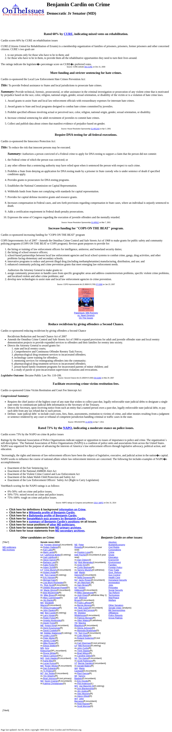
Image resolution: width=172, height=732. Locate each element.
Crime (111, 552)
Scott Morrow (83, 706)
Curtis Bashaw (84, 567)
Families (113, 565)
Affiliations (113, 613)
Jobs (111, 585)
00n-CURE (88, 67)
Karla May (48, 660)
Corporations (115, 549)
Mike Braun (49, 595)
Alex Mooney (83, 693)
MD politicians (9, 547)
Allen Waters (83, 620)
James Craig (49, 640)
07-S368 (99, 284)
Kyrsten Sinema (52, 544)
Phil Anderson (84, 683)
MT (41, 673)
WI (75, 676)
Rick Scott (49, 585)
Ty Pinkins (48, 671)
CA (41, 555)
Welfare (112, 600)
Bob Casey (83, 607)
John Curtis (82, 648)
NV (75, 580)
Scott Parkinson (85, 660)
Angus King (50, 625)
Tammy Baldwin (79, 677)
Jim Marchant (84, 582)
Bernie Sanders (85, 663)
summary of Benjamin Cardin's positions (54, 521)
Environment (115, 562)
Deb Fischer (80, 555)
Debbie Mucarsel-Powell (55, 587)
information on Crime (72, 509)
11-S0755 (89, 422)
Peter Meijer (49, 638)
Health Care (114, 577)
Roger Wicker (51, 666)
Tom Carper (50, 575)
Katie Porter (49, 565)
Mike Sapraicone (85, 592)
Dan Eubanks (49, 668)
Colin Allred (82, 635)
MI (41, 633)
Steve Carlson (50, 655)
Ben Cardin (50, 613)
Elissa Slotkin (49, 645)
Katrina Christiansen (53, 683)
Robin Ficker (49, 618)
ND (42, 681)
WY (76, 698)
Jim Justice (82, 691)
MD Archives (9, 549)
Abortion (113, 542)
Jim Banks (48, 600)
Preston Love (83, 552)
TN (75, 623)
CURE (68, 34)
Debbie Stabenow (52, 633)
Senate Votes (115, 607)
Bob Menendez (85, 562)
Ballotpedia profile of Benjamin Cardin (52, 515)
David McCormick (85, 610)
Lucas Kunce (49, 663)
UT (75, 645)
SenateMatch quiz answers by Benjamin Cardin (56, 518)
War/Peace (114, 597)
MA (42, 602)
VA (75, 658)
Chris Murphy (50, 570)
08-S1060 (97, 378)
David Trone (49, 623)
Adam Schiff (49, 567)
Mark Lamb (48, 552)
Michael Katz (49, 580)
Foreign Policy (115, 567)
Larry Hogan (49, 615)
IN (41, 595)
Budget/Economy (117, 544)
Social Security (116, 590)
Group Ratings (116, 618)
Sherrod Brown (80, 598)
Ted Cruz (82, 633)
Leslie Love (48, 635)
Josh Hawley (51, 658)
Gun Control (114, 575)
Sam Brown (83, 585)
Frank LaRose (84, 602)
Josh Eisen (82, 595)
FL (41, 585)
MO (42, 658)
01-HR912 (95, 222)
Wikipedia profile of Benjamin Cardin (52, 512)
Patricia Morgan (85, 618)
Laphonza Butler (52, 555)
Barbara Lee (49, 562)
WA (76, 668)
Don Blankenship (85, 688)
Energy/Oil (114, 560)
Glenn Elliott (83, 696)
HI (41, 590)
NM (76, 572)
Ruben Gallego (50, 547)
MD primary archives (68, 527)
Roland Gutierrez (85, 638)
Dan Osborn (83, 560)
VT (75, 663)
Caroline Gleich (84, 655)
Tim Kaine (83, 658)
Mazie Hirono (50, 590)
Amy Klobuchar (45, 649)
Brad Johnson (50, 678)
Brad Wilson (83, 653)
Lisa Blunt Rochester (53, 582)
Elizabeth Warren (47, 603)
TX (75, 633)
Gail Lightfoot (49, 557)
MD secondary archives (69, 530)
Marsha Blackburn (80, 624)
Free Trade (114, 570)
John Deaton (49, 610)
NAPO (67, 428)
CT (41, 570)
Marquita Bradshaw (86, 630)
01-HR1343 (95, 129)
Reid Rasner (83, 703)
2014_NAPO (98, 503)
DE (41, 575)
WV (76, 686)
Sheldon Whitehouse (80, 614)
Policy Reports (116, 615)
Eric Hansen (49, 577)
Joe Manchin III (86, 686)
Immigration (114, 582)
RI (75, 613)
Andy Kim (82, 565)
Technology (114, 595)
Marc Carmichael (51, 597)
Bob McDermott (50, 592)
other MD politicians (62, 524)
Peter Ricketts (79, 545)
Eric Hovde (82, 681)
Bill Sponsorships (117, 610)
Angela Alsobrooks (52, 620)
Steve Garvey (49, 560)
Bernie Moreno (84, 605)
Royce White (49, 653)
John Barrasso (79, 699)
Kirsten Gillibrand (79, 588)
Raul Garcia (83, 673)
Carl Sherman (84, 643)
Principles (113, 587)
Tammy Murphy (84, 570)
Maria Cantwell (79, 669)
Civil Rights (114, 547)
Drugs (111, 555)
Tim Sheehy (49, 676)
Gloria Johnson (84, 628)
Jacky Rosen (85, 580)
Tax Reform (114, 592)
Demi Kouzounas (51, 628)
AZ (41, 544)
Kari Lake (47, 549)
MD (42, 613)
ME (42, 625)
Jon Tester (50, 673)
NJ (75, 562)
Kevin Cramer (51, 681)
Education (113, 557)
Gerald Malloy (84, 666)
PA (75, 607)
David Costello (50, 630)
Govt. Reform (115, 572)
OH (76, 597)
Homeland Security (118, 580)
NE (75, 544)
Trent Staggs (83, 650)
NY (75, 587)
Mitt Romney (84, 645)
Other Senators (116, 605)
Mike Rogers (49, 643)
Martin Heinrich (79, 573)
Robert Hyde (49, 572)
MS (42, 666)
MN (42, 648)
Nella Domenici (84, 577)
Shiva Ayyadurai (51, 607)
